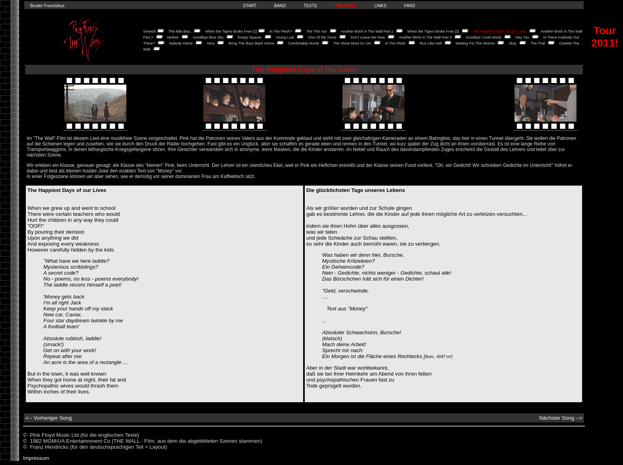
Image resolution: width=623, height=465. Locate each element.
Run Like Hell (430, 43)
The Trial (537, 43)
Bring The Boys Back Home (251, 43)
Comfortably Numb (303, 43)
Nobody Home (181, 43)
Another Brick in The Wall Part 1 (367, 31)
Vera (211, 43)
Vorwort (149, 31)
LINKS (380, 5)
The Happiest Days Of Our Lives (499, 31)
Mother (173, 37)
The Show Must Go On (352, 43)
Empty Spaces (249, 37)
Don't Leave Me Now (367, 37)
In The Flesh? (280, 31)
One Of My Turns (322, 37)
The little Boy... (180, 31)
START (250, 5)
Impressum (36, 458)
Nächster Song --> (560, 418)
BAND (280, 5)
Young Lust (285, 37)
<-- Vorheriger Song (48, 418)
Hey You (522, 37)
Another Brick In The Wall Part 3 (425, 37)
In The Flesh (395, 43)
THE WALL (345, 5)
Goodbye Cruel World (483, 37)
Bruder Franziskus (47, 5)
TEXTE (310, 5)
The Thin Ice (316, 31)
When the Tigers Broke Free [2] (433, 31)
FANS (409, 5)
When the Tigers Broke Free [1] (231, 31)
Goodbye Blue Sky (208, 37)
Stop (512, 43)
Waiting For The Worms (475, 43)
